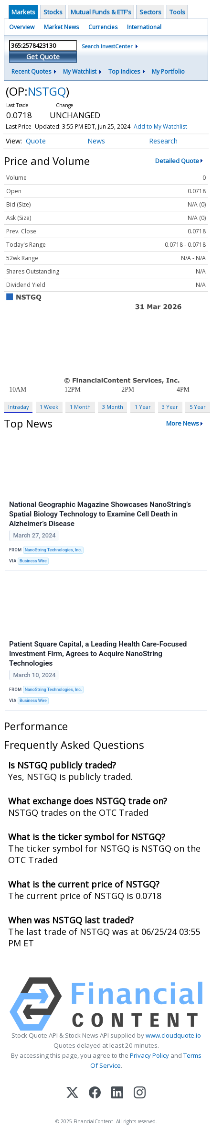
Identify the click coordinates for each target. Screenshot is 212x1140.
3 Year (170, 406)
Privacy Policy (149, 1055)
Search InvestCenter (107, 46)
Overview (21, 27)
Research (163, 140)
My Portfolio (168, 71)
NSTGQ (47, 91)
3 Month (112, 406)
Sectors (150, 12)
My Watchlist (79, 71)
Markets (23, 12)
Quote (36, 140)
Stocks (53, 12)
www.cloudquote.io (173, 1035)
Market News (61, 27)
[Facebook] (95, 1093)
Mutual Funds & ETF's (101, 12)
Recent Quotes (31, 71)
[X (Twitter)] (72, 1093)
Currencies (102, 27)
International (144, 27)
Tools (177, 12)
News (96, 140)
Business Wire (33, 561)
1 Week (49, 406)
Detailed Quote (177, 160)
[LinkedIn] (117, 1093)
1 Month (80, 406)
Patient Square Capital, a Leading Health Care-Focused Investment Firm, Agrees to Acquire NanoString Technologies (98, 654)
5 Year (198, 406)
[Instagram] (139, 1093)
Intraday (18, 406)
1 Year (143, 406)
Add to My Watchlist (160, 126)
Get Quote (43, 56)
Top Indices (124, 71)
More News (182, 423)
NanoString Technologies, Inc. (53, 550)
